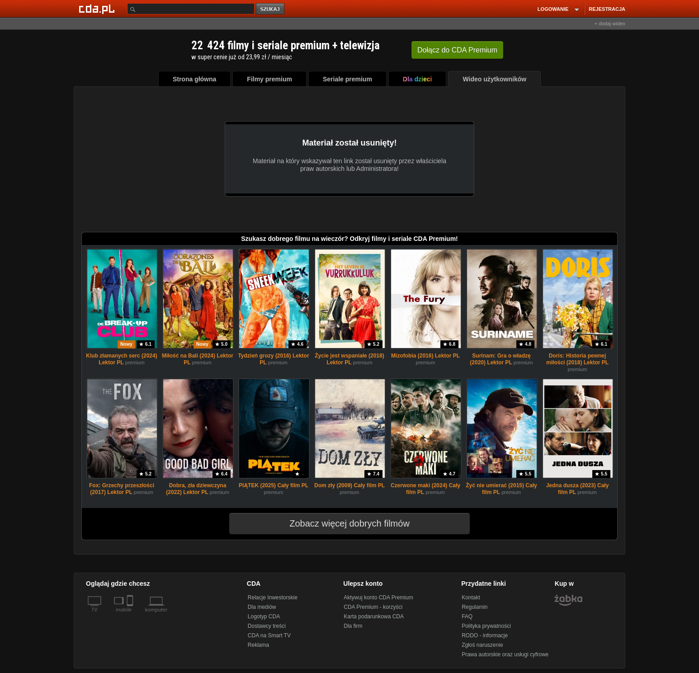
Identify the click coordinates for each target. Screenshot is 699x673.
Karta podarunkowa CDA (374, 616)
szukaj (271, 9)
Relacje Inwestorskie (273, 597)
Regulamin (474, 607)
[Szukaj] (191, 8)
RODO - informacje (485, 635)
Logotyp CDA (264, 616)
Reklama (258, 645)
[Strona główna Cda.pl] (98, 8)
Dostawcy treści (267, 626)
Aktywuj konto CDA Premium (378, 597)
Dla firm (353, 626)
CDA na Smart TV (269, 635)
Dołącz (457, 50)
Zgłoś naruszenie (482, 645)
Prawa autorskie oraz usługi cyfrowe (505, 654)
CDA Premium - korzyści (373, 607)
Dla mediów (262, 607)
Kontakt (471, 597)
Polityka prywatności (486, 626)
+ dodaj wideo (610, 23)
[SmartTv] (131, 615)
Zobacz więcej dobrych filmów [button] (344, 523)
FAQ (467, 616)
